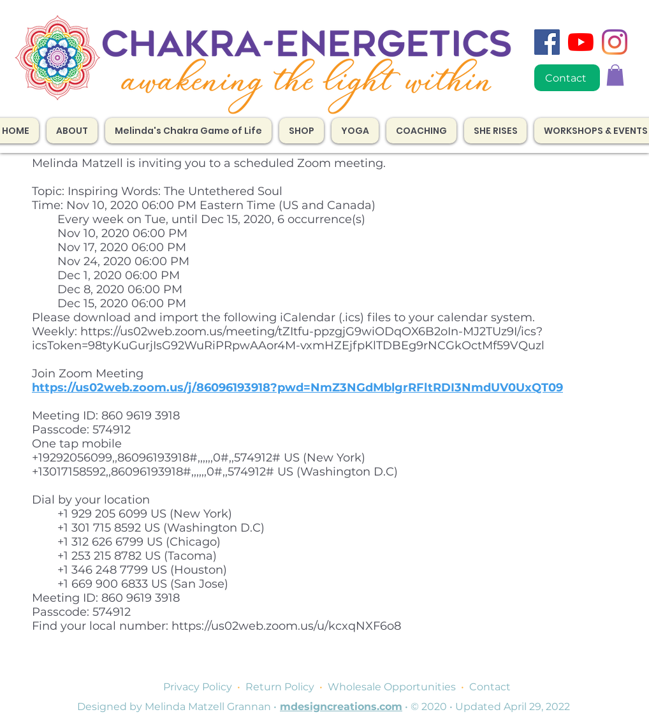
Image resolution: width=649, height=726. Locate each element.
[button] (421, 130)
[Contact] (567, 77)
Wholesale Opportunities (392, 687)
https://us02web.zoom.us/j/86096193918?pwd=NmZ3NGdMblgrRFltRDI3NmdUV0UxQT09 (297, 388)
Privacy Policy (197, 687)
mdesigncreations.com (341, 707)
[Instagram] (614, 42)
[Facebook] (547, 42)
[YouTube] (581, 42)
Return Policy (279, 687)
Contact (490, 687)
